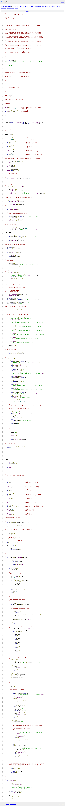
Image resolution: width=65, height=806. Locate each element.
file (27, 11)
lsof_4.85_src (10, 8)
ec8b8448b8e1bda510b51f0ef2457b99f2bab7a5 (47, 6)
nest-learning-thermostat (19, 6)
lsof (32, 6)
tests (16, 8)
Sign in (62, 2)
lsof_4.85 (3, 8)
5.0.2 (28, 6)
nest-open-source (6, 6)
